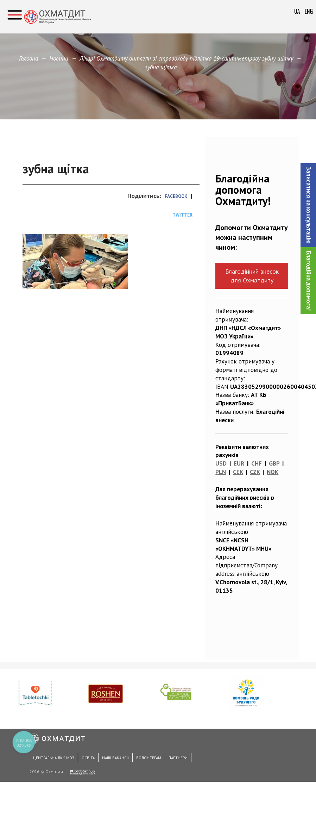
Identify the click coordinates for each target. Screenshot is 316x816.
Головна (28, 58)
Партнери (178, 757)
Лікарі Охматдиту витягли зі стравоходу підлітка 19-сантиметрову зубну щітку (186, 58)
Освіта (88, 757)
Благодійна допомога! (308, 281)
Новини (58, 58)
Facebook (176, 196)
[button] (308, 205)
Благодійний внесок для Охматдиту (252, 275)
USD (221, 463)
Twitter (182, 215)
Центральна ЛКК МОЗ (53, 757)
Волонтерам (148, 757)
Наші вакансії (115, 757)
